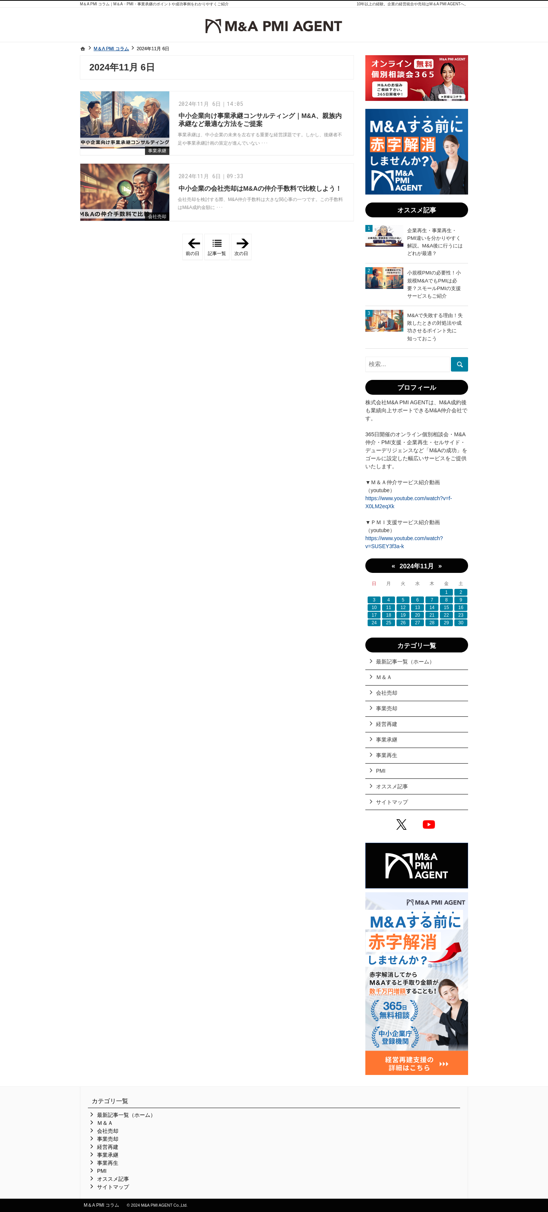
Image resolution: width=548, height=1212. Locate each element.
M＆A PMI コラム (101, 1205)
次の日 (243, 247)
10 (374, 607)
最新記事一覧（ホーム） (405, 662)
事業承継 (157, 150)
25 (388, 622)
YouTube (430, 825)
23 (460, 615)
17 (374, 615)
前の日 (194, 247)
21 (431, 615)
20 (417, 615)
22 (446, 615)
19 (402, 615)
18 (388, 615)
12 (402, 607)
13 (417, 607)
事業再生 (386, 755)
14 (431, 607)
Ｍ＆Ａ (384, 677)
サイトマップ (392, 802)
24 (374, 622)
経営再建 (386, 724)
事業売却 (386, 708)
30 (460, 622)
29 (446, 622)
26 (402, 622)
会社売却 (157, 216)
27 (417, 622)
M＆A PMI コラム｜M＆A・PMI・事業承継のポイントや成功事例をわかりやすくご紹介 (154, 4)
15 (446, 607)
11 (388, 607)
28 (431, 622)
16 (460, 607)
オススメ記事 (392, 786)
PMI (381, 771)
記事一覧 (217, 253)
